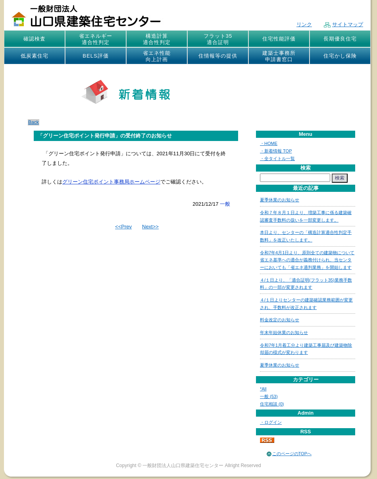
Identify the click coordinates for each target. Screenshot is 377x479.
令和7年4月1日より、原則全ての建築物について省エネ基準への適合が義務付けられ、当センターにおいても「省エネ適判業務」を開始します (307, 260)
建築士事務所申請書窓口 (279, 56)
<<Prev (123, 227)
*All (263, 388)
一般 (225, 204)
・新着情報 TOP (276, 151)
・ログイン (271, 422)
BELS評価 (95, 56)
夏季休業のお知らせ (279, 199)
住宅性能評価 (279, 39)
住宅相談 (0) (272, 404)
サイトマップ (343, 24)
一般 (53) (269, 396)
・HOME (268, 143)
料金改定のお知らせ (279, 319)
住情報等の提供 (217, 56)
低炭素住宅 (34, 56)
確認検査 (34, 39)
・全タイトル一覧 (277, 158)
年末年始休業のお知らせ (284, 332)
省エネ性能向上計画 (157, 56)
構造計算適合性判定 (157, 39)
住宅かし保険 (340, 56)
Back (33, 122)
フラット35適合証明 (218, 39)
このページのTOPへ (292, 453)
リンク (304, 24)
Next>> (150, 227)
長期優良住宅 (340, 39)
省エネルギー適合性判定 (95, 39)
